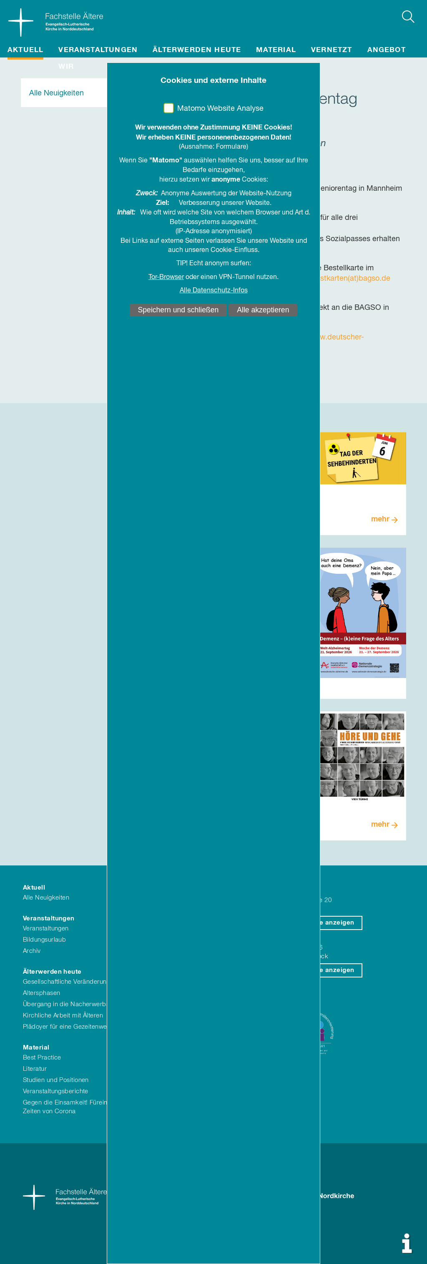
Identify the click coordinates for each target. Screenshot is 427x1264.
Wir (66, 66)
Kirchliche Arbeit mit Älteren (63, 1015)
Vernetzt (331, 50)
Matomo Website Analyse (220, 108)
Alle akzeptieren (263, 310)
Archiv (32, 951)
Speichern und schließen (178, 310)
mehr (380, 519)
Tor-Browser (166, 277)
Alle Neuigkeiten (56, 93)
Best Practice (42, 1058)
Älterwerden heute (197, 50)
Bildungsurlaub (44, 940)
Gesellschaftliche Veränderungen (70, 982)
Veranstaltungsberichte (55, 1091)
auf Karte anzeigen (324, 923)
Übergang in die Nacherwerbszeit (71, 1004)
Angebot (386, 50)
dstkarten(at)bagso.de (353, 278)
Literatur (35, 1069)
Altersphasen (41, 993)
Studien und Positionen (56, 1080)
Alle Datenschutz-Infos (214, 290)
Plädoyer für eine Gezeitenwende (70, 1027)
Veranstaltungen (98, 50)
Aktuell (25, 50)
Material (276, 50)
